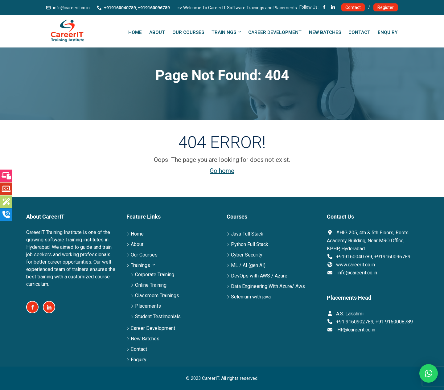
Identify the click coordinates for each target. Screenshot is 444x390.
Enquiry (388, 32)
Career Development (275, 32)
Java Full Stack (247, 234)
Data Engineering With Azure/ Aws (268, 286)
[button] (428, 373)
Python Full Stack (249, 244)
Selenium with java (251, 297)
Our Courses (188, 32)
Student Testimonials (158, 316)
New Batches (325, 32)
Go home (222, 170)
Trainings (227, 32)
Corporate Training (154, 274)
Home (135, 32)
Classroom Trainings (157, 295)
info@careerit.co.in (71, 7)
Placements (148, 306)
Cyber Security (246, 255)
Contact (353, 7)
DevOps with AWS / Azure (259, 276)
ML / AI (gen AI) (248, 265)
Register (385, 7)
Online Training (150, 285)
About (157, 32)
